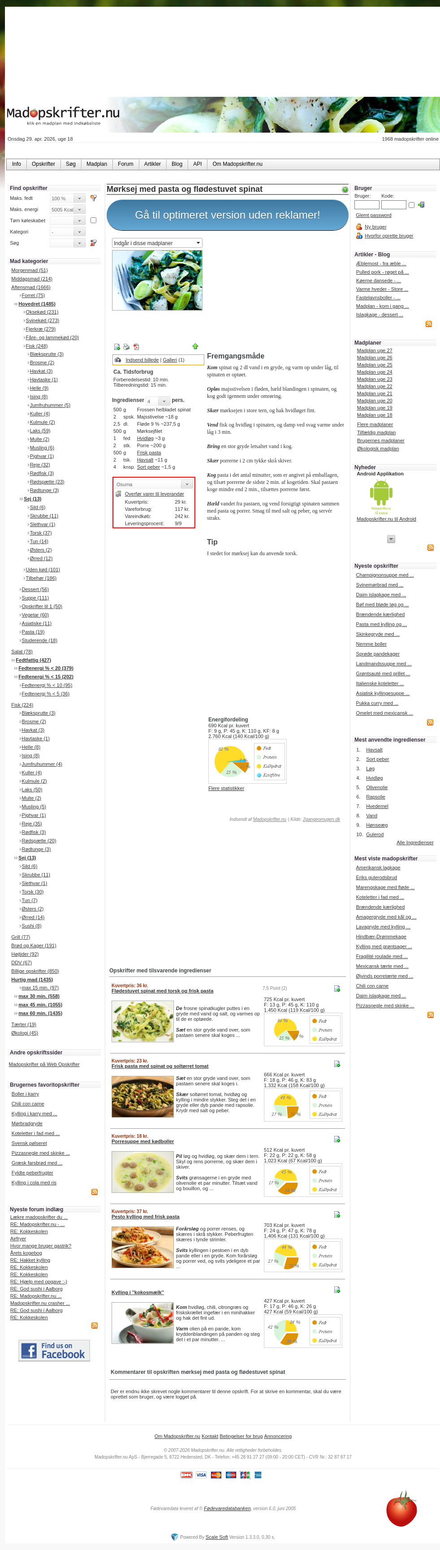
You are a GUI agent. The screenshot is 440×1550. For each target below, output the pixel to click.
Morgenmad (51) (29, 270)
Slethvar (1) (43, 524)
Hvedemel (377, 806)
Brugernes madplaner (381, 440)
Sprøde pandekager (378, 653)
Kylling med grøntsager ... (384, 946)
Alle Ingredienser (415, 842)
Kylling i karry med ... (34, 1113)
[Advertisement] (276, 293)
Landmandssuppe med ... (384, 663)
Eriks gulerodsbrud (376, 877)
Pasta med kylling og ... (381, 624)
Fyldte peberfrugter (32, 1172)
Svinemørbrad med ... (380, 584)
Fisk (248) (37, 346)
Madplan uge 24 (375, 372)
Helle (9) (39, 388)
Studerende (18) (40, 640)
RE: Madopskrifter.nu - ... (37, 1224)
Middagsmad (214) (31, 278)
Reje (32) (40, 464)
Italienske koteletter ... (380, 683)
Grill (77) (20, 937)
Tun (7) (30, 900)
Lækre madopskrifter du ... (39, 1217)
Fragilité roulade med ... (382, 956)
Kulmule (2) (42, 422)
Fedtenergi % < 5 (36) (46, 693)
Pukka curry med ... (377, 703)
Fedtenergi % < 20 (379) (45, 668)
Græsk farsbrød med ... (37, 1163)
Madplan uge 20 (375, 400)
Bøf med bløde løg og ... (382, 604)
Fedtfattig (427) (33, 660)
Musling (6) (42, 447)
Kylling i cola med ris (34, 1182)
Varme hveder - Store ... (382, 289)
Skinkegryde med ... (378, 634)
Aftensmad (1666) (30, 287)
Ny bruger (375, 226)
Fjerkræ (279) (41, 329)
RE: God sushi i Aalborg (36, 1288)
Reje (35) (32, 823)
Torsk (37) (41, 532)
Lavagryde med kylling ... (383, 926)
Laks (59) (40, 430)
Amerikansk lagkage (378, 867)
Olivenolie (377, 787)
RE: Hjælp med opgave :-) (38, 1281)
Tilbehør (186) (41, 578)
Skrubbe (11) (44, 515)
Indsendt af (257, 819)
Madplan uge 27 (375, 350)
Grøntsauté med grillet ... (383, 673)
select (199, 243)
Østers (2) (41, 550)
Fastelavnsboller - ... (378, 297)
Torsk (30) (33, 891)
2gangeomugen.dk (321, 819)
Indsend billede (142, 360)
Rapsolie (375, 796)
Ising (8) (39, 396)
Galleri (170, 360)
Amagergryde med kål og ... (386, 917)
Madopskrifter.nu (269, 819)
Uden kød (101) (43, 569)
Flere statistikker (226, 788)
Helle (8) (31, 747)
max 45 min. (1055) (40, 1004)
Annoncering (278, 1436)
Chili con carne (28, 1103)
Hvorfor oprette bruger (389, 235)
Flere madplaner (375, 424)
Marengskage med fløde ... (385, 887)
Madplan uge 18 (375, 415)
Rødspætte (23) (47, 481)
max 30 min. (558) (39, 996)
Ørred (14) (33, 917)
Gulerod (375, 834)
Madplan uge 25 (375, 364)
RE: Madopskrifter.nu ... (36, 1296)
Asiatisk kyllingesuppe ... (383, 693)
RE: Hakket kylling (30, 1260)
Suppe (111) (35, 597)
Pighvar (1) (42, 456)
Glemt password (373, 215)
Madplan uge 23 (375, 379)
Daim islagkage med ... (381, 594)
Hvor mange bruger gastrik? (40, 1245)
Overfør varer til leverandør (154, 494)
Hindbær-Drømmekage (381, 936)
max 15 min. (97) (40, 987)
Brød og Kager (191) (33, 945)
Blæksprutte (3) (47, 354)
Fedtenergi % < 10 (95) (47, 685)
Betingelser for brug (241, 1436)
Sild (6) (38, 507)
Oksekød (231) (42, 312)
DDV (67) (21, 962)
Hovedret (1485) (37, 304)
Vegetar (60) (35, 614)
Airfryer (18, 1238)
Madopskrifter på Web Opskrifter (44, 1064)
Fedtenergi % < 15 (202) (45, 676)
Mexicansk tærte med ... (382, 966)
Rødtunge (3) (44, 490)
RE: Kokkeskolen (29, 1231)
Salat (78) (22, 651)
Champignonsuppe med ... (385, 575)
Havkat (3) (41, 371)
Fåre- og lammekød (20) (52, 337)
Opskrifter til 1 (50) (42, 606)
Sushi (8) (32, 925)
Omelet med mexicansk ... (384, 713)
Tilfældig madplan (376, 432)
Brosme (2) (42, 362)
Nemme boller (371, 644)
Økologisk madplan (378, 448)
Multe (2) (39, 439)
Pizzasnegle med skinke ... (41, 1153)
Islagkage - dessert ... (379, 314)
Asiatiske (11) (37, 623)
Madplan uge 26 (375, 357)
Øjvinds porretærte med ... (384, 976)
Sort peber (148, 467)
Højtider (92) (25, 954)
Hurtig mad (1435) (32, 979)
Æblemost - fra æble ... (381, 263)
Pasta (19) (33, 632)
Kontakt (210, 1436)
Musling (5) (34, 806)
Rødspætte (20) (39, 840)
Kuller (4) (40, 413)
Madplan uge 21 (375, 393)
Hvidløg (145, 438)
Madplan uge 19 (375, 407)
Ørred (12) (41, 558)
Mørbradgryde (27, 1123)
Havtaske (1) (44, 379)
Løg (370, 768)
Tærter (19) (23, 1024)
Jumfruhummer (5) (50, 405)
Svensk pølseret (29, 1143)
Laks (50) (32, 789)
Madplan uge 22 (375, 386)
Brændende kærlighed (380, 614)
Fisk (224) (22, 705)
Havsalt (145, 459)
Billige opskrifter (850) (35, 971)
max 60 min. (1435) (40, 1013)
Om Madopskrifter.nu (177, 1436)
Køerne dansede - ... (378, 280)
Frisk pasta (149, 452)
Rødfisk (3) (42, 473)
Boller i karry (25, 1094)
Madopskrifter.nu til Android (386, 519)
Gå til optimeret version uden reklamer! (227, 215)
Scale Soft (217, 1537)
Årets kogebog (26, 1253)
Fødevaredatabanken (227, 1508)
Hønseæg (377, 825)
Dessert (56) (35, 589)
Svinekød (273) (43, 320)
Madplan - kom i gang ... (382, 306)
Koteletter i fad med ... (36, 1133)
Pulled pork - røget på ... (382, 272)
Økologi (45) (24, 1033)
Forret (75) (33, 295)
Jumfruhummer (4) (42, 764)
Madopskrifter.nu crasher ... (40, 1303)
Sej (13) (32, 498)
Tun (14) (39, 541)
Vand (371, 815)
